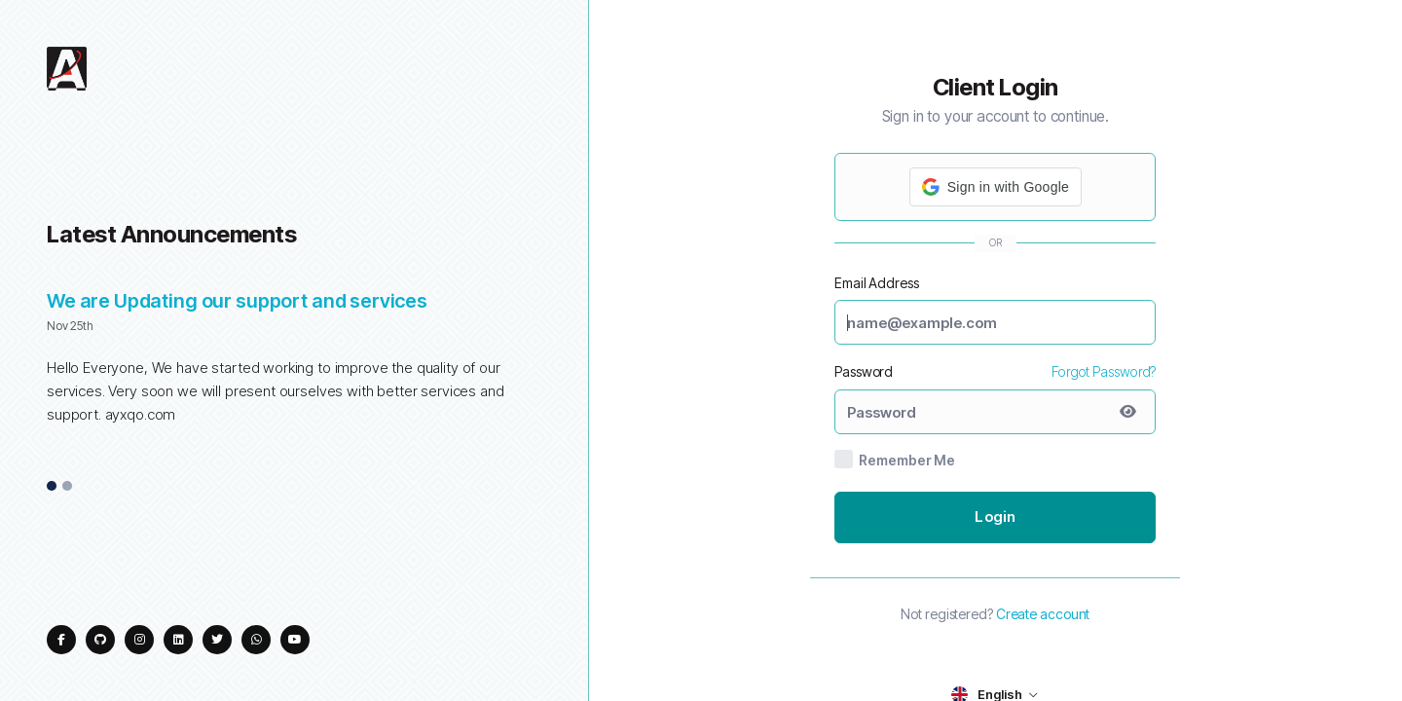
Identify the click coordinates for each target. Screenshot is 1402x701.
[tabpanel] (294, 368)
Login (995, 516)
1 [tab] (52, 487)
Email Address (876, 283)
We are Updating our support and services (237, 301)
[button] (995, 186)
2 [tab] (67, 487)
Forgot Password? (1104, 371)
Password (863, 371)
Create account (1043, 614)
